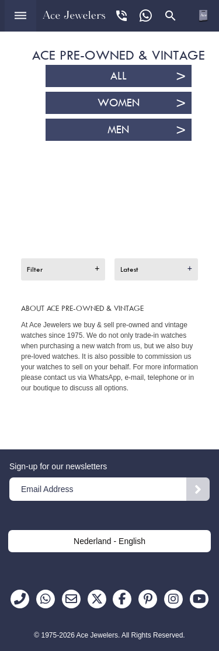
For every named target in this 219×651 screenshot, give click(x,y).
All (118, 76)
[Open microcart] (203, 16)
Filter (35, 269)
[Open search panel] (171, 16)
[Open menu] (20, 16)
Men (118, 129)
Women (119, 102)
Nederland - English (109, 541)
